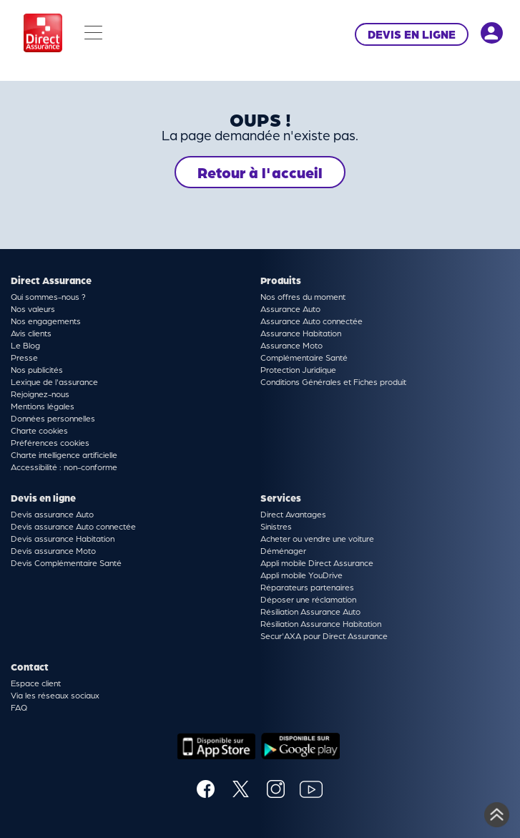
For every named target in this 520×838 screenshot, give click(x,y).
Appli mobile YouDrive (301, 574)
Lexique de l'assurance (54, 381)
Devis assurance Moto (53, 550)
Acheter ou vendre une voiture (317, 538)
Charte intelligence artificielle (64, 454)
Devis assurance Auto (52, 514)
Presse (24, 357)
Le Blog (25, 345)
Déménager (283, 550)
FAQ (19, 707)
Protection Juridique (298, 369)
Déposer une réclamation (308, 599)
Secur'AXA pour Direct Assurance (324, 635)
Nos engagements (46, 320)
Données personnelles (53, 418)
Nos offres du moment (302, 296)
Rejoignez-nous (40, 393)
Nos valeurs (33, 308)
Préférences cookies (50, 442)
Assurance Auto (290, 308)
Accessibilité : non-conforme (64, 466)
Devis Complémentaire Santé (66, 562)
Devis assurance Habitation (62, 538)
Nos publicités (37, 369)
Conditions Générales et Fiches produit (333, 381)
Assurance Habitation (300, 332)
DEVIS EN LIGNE (412, 34)
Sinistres (276, 526)
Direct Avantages (293, 514)
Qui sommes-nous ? (48, 296)
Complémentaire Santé (304, 357)
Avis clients (31, 332)
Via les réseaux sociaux (55, 695)
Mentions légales (42, 405)
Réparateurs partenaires (307, 587)
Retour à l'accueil (260, 172)
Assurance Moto (291, 345)
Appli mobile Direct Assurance (316, 562)
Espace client (36, 682)
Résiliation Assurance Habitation (320, 623)
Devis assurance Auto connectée (73, 526)
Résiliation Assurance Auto (310, 611)
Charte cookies (39, 430)
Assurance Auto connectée (311, 320)
